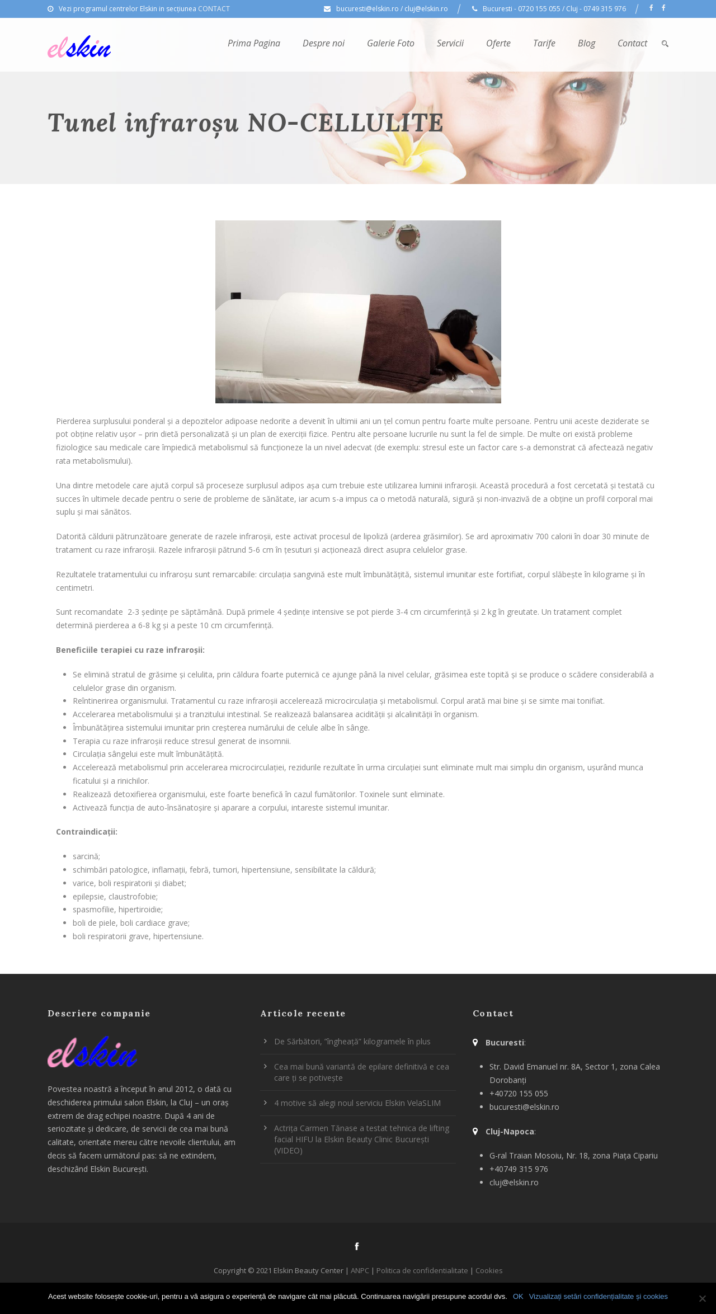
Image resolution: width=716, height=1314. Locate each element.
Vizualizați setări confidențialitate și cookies (598, 1296)
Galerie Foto (390, 43)
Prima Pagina (254, 43)
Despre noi (324, 43)
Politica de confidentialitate (422, 1270)
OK (518, 1296)
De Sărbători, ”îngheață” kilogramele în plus (352, 1041)
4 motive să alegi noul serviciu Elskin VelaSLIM (357, 1103)
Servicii (450, 43)
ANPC (360, 1270)
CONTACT (214, 8)
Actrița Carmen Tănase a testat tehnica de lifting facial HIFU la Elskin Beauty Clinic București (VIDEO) (361, 1139)
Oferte (498, 43)
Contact (632, 43)
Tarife (544, 43)
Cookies (489, 1270)
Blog (586, 43)
